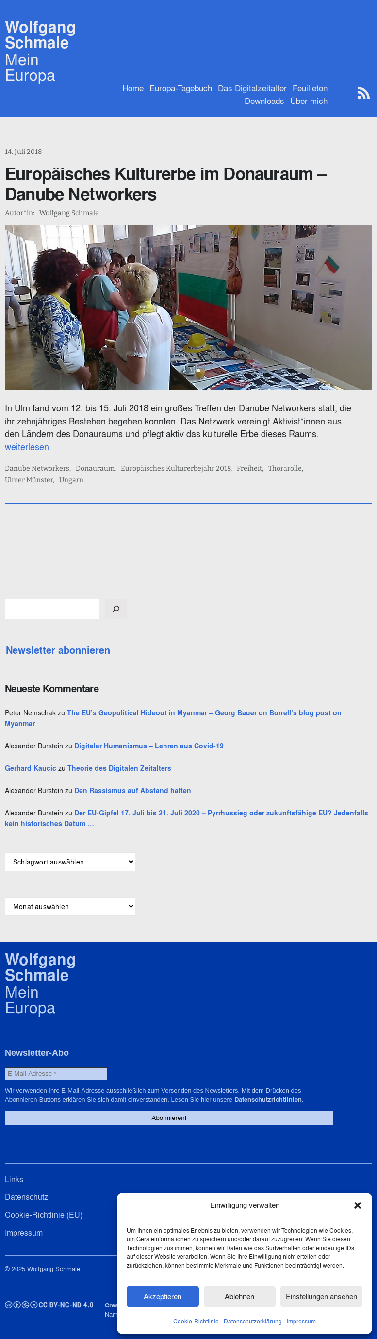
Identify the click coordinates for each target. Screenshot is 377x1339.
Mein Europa (30, 67)
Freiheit (249, 468)
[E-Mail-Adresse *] (56, 1073)
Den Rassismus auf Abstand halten (132, 791)
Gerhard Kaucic (30, 768)
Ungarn (71, 480)
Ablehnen (239, 1296)
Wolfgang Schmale (40, 34)
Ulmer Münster (29, 480)
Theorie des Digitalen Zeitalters (119, 768)
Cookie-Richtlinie (196, 1321)
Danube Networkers (37, 468)
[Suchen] (116, 609)
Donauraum (95, 468)
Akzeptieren (162, 1296)
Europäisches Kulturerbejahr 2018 (175, 468)
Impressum (301, 1321)
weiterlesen (27, 447)
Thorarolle (285, 468)
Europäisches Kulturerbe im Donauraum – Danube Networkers (166, 183)
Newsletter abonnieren (58, 650)
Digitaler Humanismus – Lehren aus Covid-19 (149, 746)
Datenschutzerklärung (253, 1321)
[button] (357, 1205)
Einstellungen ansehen (321, 1296)
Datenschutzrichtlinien (268, 1099)
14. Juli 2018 (23, 152)
